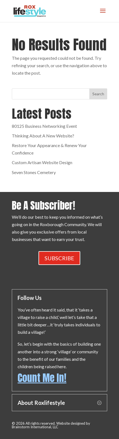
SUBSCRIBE (59, 258)
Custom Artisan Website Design (42, 162)
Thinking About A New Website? (43, 135)
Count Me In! (42, 377)
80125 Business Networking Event (44, 126)
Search (98, 93)
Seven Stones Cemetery (34, 172)
